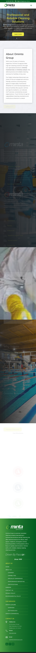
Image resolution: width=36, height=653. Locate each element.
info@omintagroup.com (15, 639)
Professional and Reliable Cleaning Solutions (18, 18)
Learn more (18, 34)
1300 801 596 (12, 633)
